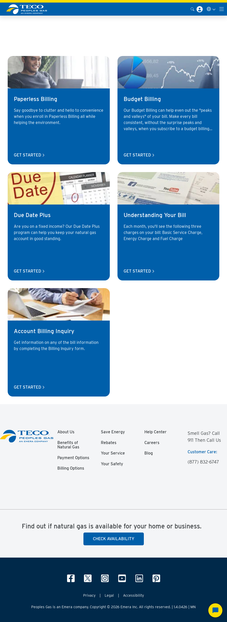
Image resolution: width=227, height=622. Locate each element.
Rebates (108, 442)
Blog (148, 453)
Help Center (155, 432)
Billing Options (70, 468)
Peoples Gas (12, 22)
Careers (151, 442)
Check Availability (113, 538)
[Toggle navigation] (221, 9)
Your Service (113, 453)
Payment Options (73, 458)
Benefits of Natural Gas (68, 445)
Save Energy (113, 432)
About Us (65, 432)
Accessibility (133, 595)
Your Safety (112, 464)
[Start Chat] (215, 610)
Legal (109, 595)
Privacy (89, 595)
